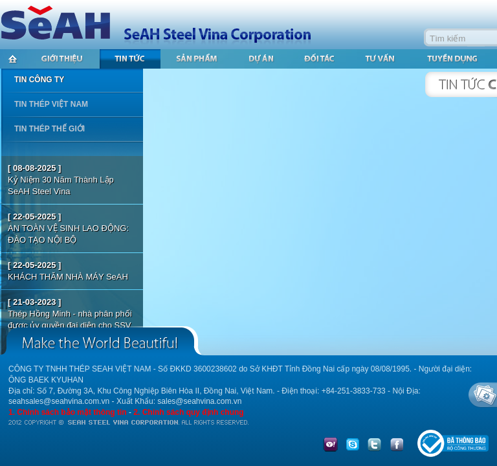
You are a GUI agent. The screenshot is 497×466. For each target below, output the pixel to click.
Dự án (261, 59)
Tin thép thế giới (49, 128)
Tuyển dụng (453, 59)
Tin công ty (39, 79)
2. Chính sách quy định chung (188, 412)
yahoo (330, 445)
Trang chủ (12, 59)
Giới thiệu (62, 59)
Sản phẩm (197, 59)
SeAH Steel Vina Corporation (162, 24)
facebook (396, 445)
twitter (374, 445)
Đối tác (320, 59)
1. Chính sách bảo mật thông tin (67, 412)
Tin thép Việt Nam (51, 104)
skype (352, 445)
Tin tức (130, 59)
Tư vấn (381, 59)
